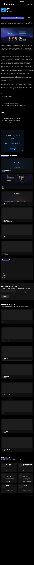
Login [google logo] (30, 4)
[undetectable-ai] (17, 389)
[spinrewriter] (17, 444)
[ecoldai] (17, 232)
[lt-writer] (9, 467)
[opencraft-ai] (17, 166)
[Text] (17, 262)
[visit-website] (17, 35)
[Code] (17, 267)
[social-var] (17, 216)
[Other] (17, 277)
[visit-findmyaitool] (9, 5)
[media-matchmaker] (9, 489)
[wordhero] (17, 371)
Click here (22, 1)
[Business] (17, 275)
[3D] (17, 273)
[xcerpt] (25, 489)
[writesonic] (17, 426)
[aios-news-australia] (9, 478)
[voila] (17, 249)
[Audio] (17, 269)
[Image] (17, 265)
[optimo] (17, 353)
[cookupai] (17, 199)
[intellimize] (17, 334)
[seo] (7, 9)
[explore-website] (12, 18)
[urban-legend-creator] (25, 478)
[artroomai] (17, 182)
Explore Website (13, 17)
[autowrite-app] (17, 316)
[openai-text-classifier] (17, 407)
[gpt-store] (29, 495)
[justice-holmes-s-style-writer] (25, 467)
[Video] (17, 271)
